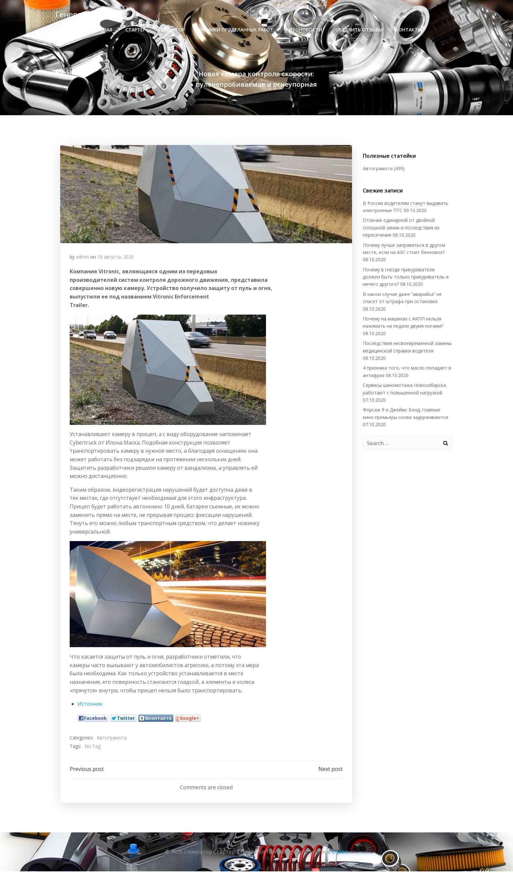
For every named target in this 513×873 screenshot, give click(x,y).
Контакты (409, 30)
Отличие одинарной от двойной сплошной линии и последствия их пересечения (400, 227)
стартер (135, 30)
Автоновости (304, 30)
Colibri (340, 853)
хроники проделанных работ (235, 30)
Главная (102, 30)
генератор (172, 30)
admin (82, 258)
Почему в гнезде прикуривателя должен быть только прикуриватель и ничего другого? (407, 277)
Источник (90, 705)
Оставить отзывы (358, 30)
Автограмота (112, 739)
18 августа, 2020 (115, 258)
